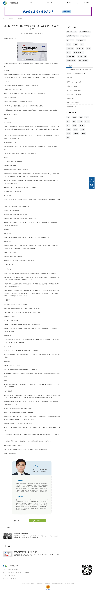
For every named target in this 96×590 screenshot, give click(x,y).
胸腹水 (68, 44)
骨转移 (88, 48)
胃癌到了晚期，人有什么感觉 (74, 82)
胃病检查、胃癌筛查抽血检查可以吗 (76, 73)
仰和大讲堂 (11, 18)
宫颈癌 (75, 129)
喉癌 (81, 117)
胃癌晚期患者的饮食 (72, 86)
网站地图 (54, 583)
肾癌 (68, 125)
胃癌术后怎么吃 (71, 98)
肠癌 (68, 121)
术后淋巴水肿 (80, 48)
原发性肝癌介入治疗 (78, 52)
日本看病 (57, 583)
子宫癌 (82, 129)
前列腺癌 (82, 125)
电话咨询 (91, 181)
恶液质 (75, 44)
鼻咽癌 (74, 117)
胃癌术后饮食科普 (71, 106)
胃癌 (86, 117)
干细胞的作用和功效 (70, 583)
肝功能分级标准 (70, 56)
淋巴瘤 (83, 133)
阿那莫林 (61, 583)
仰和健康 (40, 33)
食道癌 (80, 121)
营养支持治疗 (70, 40)
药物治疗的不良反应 (84, 31)
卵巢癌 (68, 129)
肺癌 (68, 117)
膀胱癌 (74, 125)
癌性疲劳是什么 (84, 36)
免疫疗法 (64, 583)
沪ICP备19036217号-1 (48, 583)
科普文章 (20, 18)
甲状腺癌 (76, 133)
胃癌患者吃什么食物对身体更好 (74, 90)
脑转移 (68, 52)
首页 (4, 18)
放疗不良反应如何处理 (72, 36)
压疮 (82, 44)
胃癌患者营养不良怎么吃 (73, 102)
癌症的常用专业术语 (71, 31)
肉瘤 (68, 137)
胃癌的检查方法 (71, 78)
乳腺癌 (68, 133)
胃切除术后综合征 (82, 56)
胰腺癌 (87, 121)
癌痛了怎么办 (70, 48)
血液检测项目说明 (71, 60)
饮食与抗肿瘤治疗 (81, 40)
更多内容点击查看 (83, 60)
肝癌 (74, 121)
